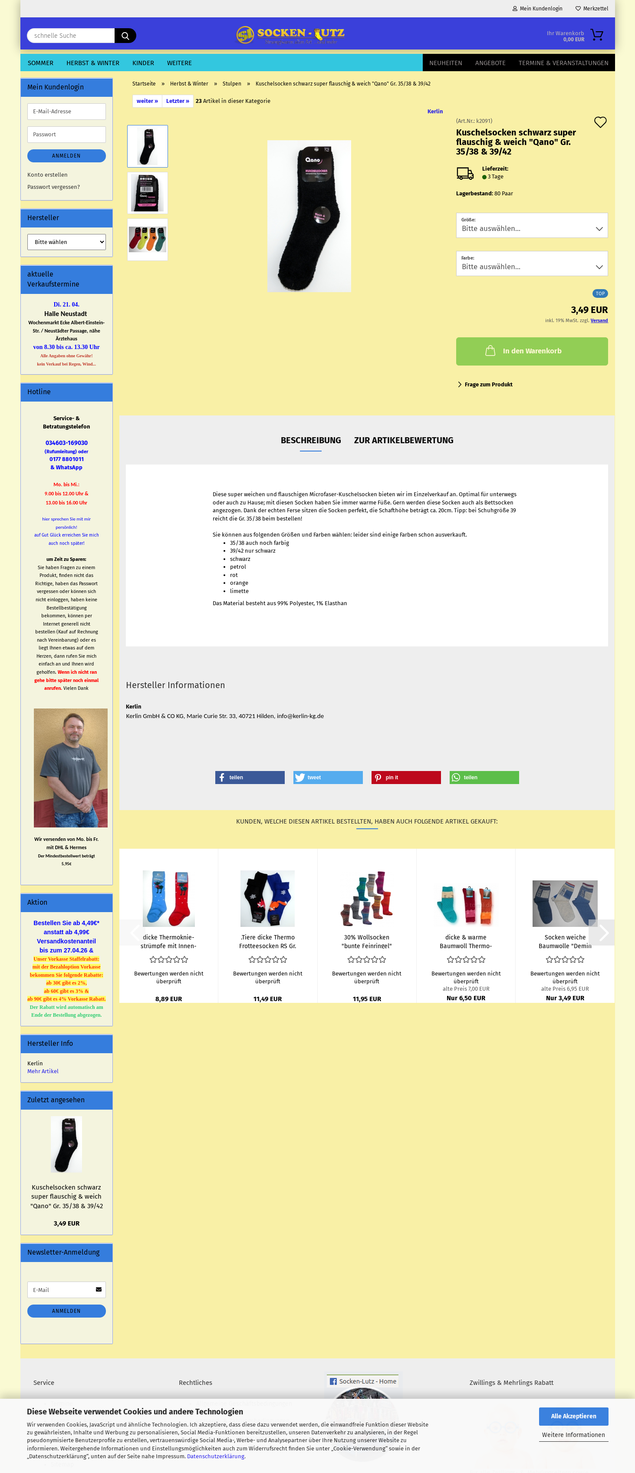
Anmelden (66, 156)
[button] (250, 777)
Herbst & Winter (92, 63)
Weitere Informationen (573, 1435)
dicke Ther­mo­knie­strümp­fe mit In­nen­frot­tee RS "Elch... (169, 941)
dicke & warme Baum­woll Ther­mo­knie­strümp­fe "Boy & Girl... (466, 941)
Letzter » (177, 101)
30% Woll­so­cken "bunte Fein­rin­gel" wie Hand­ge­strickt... (367, 941)
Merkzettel (592, 9)
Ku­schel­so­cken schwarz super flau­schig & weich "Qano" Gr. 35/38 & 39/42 (66, 1196)
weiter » (147, 101)
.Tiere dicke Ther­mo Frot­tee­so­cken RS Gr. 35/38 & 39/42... (267, 941)
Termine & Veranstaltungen (564, 63)
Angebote (490, 63)
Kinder (143, 63)
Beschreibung (311, 440)
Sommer (40, 63)
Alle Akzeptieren (573, 1416)
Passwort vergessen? (53, 187)
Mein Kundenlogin (538, 9)
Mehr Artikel (43, 1071)
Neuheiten (445, 63)
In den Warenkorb (523, 350)
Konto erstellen (47, 174)
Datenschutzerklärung (215, 1456)
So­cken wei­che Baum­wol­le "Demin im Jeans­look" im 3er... (565, 941)
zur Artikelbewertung (404, 440)
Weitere (179, 63)
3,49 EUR (66, 1223)
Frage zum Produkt (489, 384)
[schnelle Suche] (125, 35)
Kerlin (435, 111)
